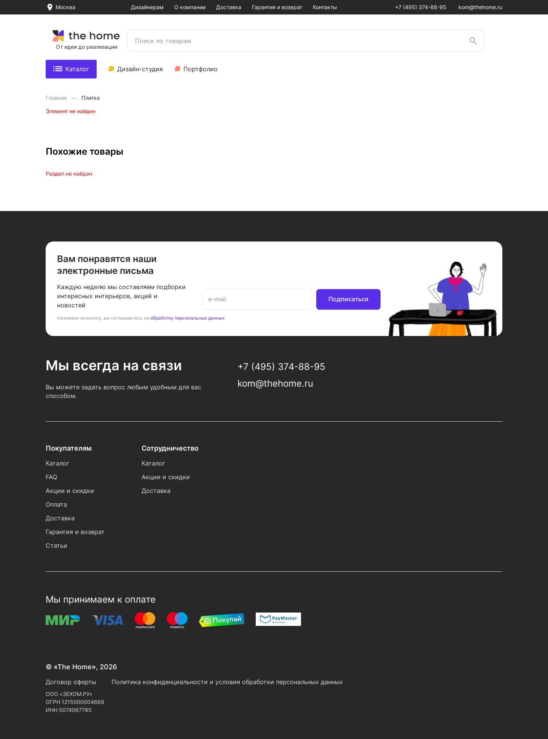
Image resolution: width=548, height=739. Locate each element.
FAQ (51, 477)
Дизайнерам (147, 7)
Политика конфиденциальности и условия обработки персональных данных (227, 682)
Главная (57, 97)
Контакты (325, 7)
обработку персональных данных (187, 318)
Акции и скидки (70, 490)
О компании (190, 7)
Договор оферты (71, 682)
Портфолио (200, 69)
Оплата (56, 504)
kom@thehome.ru (480, 7)
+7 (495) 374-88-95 (420, 7)
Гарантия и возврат (277, 7)
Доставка (228, 7)
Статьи (56, 545)
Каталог (71, 69)
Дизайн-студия (140, 69)
